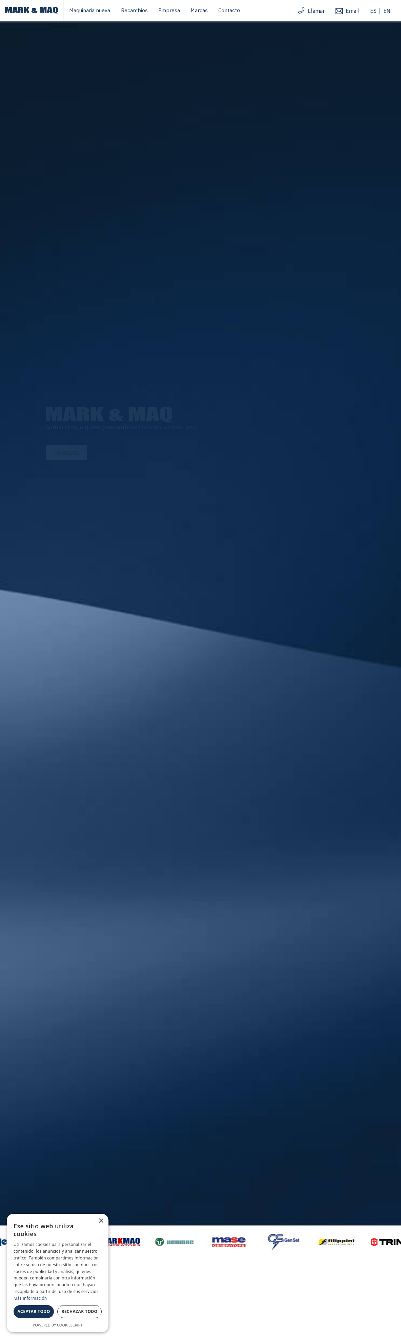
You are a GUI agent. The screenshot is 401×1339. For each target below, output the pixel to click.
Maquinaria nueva (89, 10)
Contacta (66, 452)
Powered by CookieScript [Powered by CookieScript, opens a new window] (58, 1324)
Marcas (199, 10)
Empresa (169, 10)
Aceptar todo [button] (33, 1311)
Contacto (229, 10)
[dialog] (57, 1273)
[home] (31, 10)
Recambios (134, 10)
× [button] (100, 1221)
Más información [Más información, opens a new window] (30, 1298)
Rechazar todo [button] (79, 1311)
